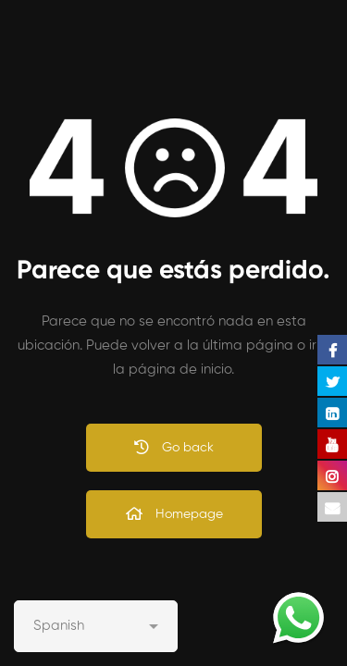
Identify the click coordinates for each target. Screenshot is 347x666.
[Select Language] (96, 626)
